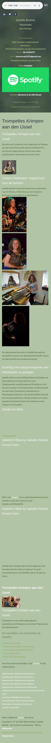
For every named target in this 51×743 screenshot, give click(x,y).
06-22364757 (29, 52)
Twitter (10, 14)
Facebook (15, 14)
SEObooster (7, 728)
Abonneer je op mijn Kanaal (29, 95)
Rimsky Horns (8, 736)
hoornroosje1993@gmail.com (28, 56)
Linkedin (4, 14)
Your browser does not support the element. (22, 5)
